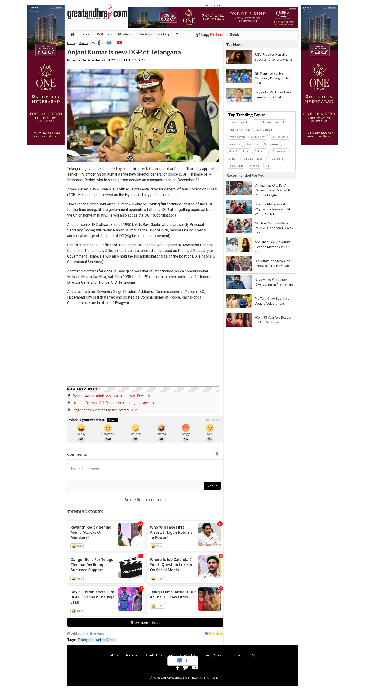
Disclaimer (132, 655)
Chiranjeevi (258, 136)
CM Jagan (260, 151)
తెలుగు (234, 34)
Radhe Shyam (264, 129)
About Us (111, 655)
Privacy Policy (211, 655)
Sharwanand (271, 144)
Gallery (164, 34)
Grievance (235, 655)
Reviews (145, 34)
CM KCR (233, 158)
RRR (268, 165)
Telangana (85, 640)
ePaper (254, 655)
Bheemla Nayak (238, 122)
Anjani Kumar (106, 640)
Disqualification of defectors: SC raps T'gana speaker (114, 403)
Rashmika (252, 144)
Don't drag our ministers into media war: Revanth (111, 395)
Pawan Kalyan (237, 136)
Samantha (234, 144)
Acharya (255, 165)
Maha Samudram (239, 151)
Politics (104, 34)
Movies (125, 34)
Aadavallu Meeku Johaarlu (269, 122)
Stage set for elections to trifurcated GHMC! (106, 410)
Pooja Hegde (236, 165)
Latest (86, 34)
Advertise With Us (182, 655)
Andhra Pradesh (254, 158)
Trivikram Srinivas (239, 129)
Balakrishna (279, 151)
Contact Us (154, 655)
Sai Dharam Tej (280, 136)
